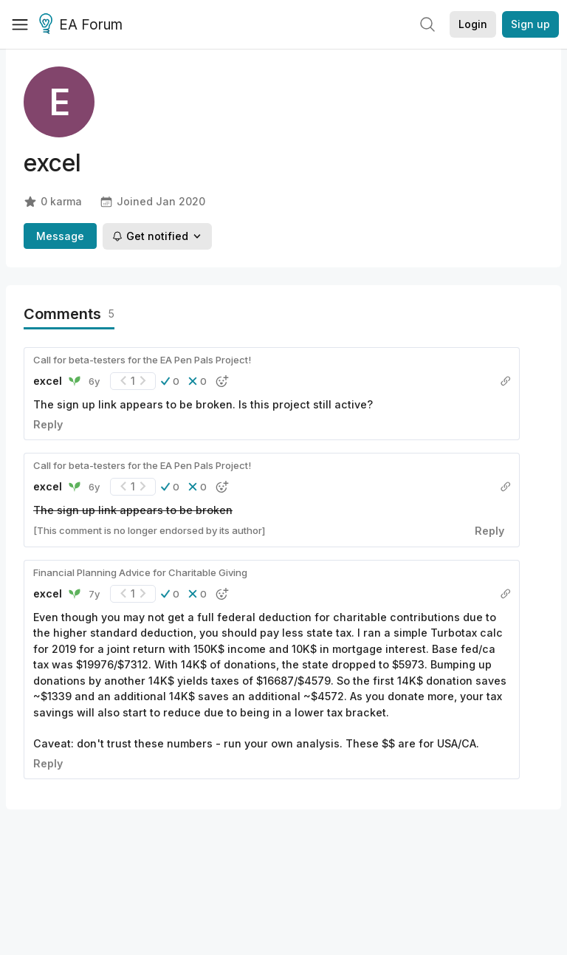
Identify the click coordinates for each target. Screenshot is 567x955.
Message (60, 236)
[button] (170, 381)
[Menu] (20, 24)
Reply (48, 424)
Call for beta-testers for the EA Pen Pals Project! (142, 360)
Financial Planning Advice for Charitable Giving (140, 572)
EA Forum (83, 25)
